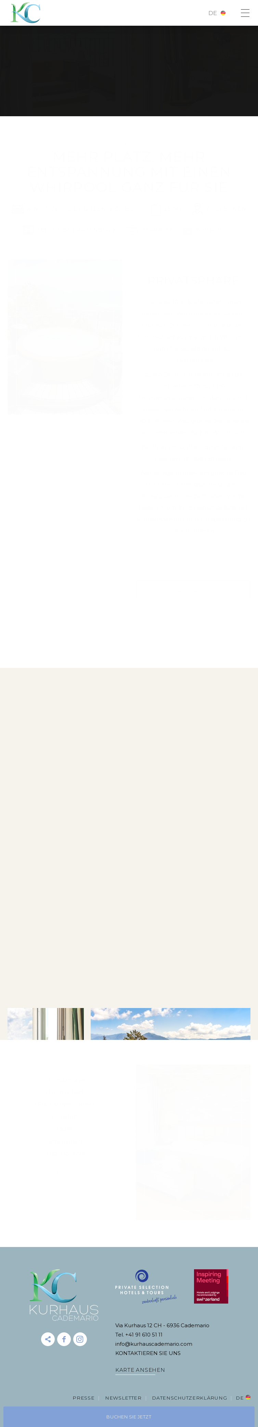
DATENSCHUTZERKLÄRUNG (189, 1398)
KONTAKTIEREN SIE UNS (148, 1353)
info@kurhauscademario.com (153, 1344)
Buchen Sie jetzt (128, 1416)
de (212, 13)
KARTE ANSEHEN (140, 1370)
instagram (80, 1339)
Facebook (64, 1339)
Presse (83, 1398)
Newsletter (123, 1398)
